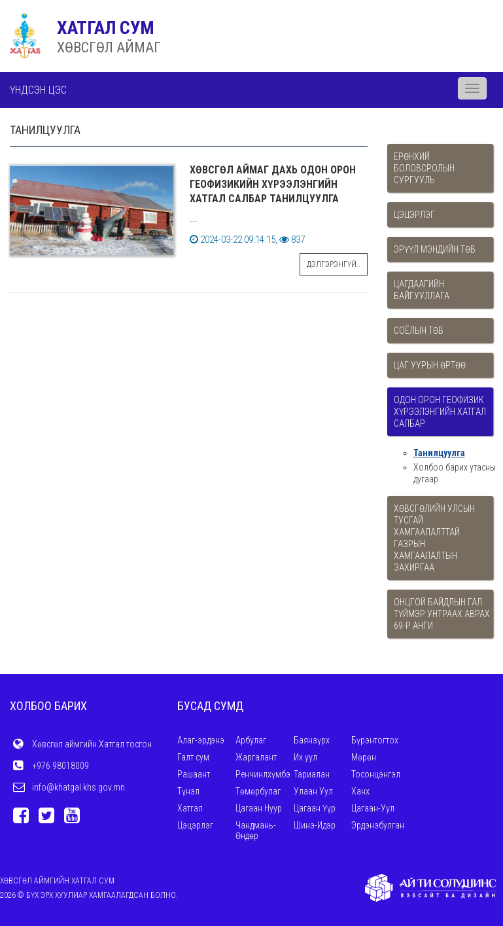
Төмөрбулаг (258, 791)
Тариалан (312, 774)
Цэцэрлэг (414, 214)
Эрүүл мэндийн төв (435, 249)
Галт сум (193, 757)
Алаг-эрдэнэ (200, 740)
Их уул (305, 757)
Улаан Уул (313, 791)
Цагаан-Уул (372, 808)
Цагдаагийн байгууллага (421, 290)
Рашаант (193, 774)
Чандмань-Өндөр (255, 830)
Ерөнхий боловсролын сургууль (424, 168)
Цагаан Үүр (315, 808)
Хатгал (190, 808)
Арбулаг (250, 740)
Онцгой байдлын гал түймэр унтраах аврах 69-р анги (442, 614)
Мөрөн (363, 757)
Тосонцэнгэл (375, 774)
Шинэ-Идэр (315, 825)
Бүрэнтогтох (374, 740)
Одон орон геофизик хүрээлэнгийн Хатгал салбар (440, 412)
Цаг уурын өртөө (430, 365)
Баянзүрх (312, 740)
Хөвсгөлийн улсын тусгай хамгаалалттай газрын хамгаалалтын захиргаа (434, 538)
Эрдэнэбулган (377, 825)
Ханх (360, 791)
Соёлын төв (418, 330)
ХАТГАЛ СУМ (105, 28)
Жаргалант (256, 757)
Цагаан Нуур (258, 808)
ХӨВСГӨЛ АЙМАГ (109, 47)
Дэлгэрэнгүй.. (333, 264)
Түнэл (188, 791)
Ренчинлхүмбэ (262, 774)
